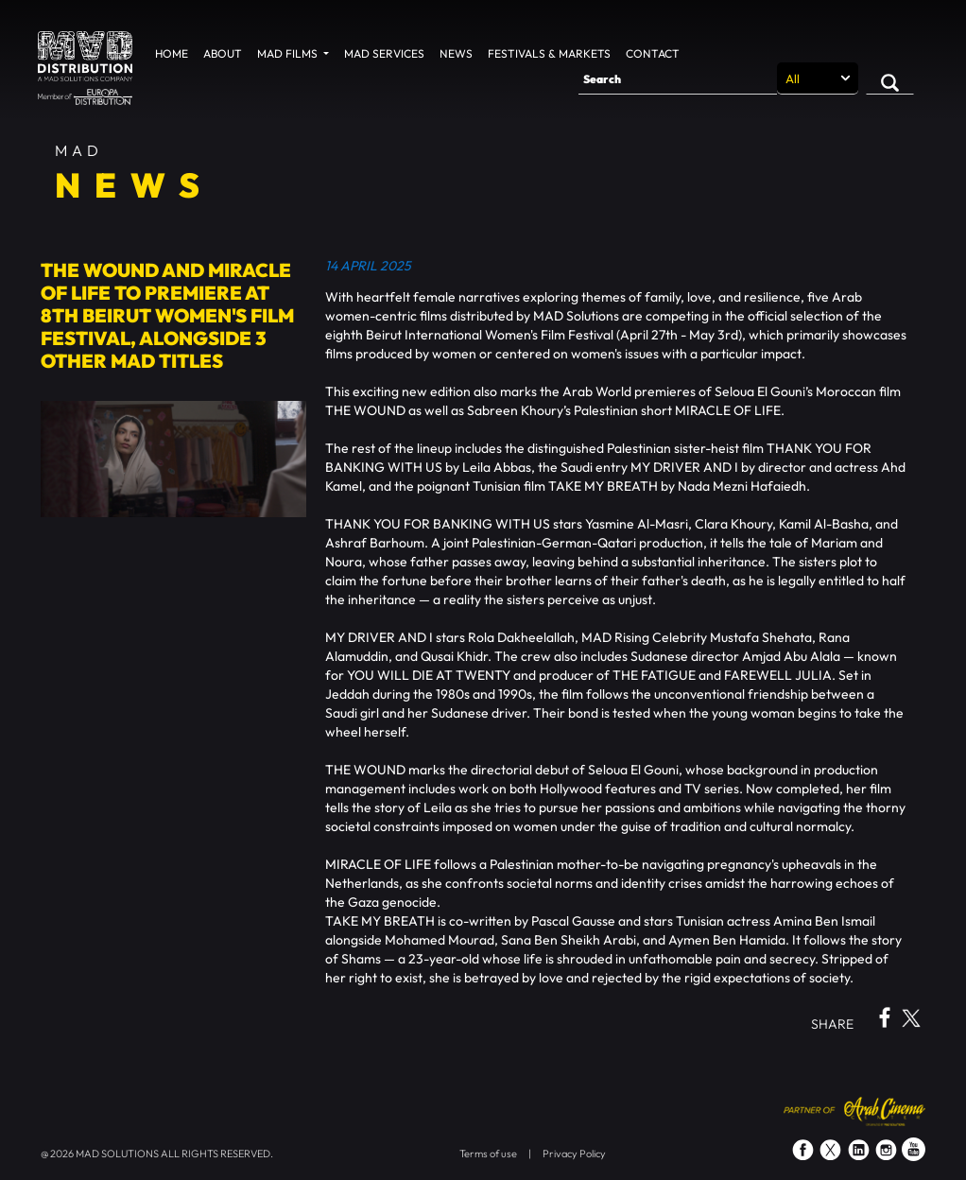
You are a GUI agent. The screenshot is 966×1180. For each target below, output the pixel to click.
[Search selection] (817, 78)
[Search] (677, 78)
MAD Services (384, 53)
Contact (653, 53)
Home (171, 53)
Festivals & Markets (549, 53)
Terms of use (488, 1153)
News (456, 53)
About (222, 53)
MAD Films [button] (288, 53)
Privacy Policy (574, 1153)
